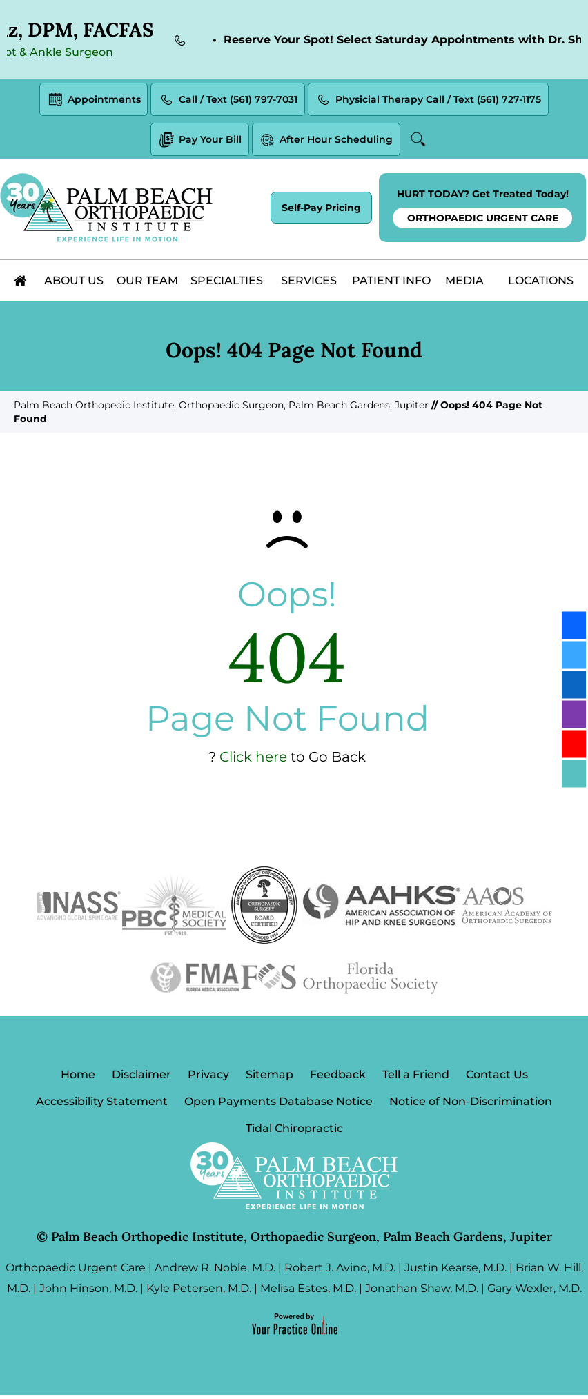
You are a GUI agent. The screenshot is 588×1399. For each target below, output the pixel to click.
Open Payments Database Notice (278, 1104)
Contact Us (497, 1077)
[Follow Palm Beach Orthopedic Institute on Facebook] (574, 625)
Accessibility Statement (102, 1104)
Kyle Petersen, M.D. (198, 1292)
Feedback (338, 1077)
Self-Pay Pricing (321, 210)
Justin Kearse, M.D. (455, 1271)
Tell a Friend (415, 1077)
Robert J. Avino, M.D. (339, 1271)
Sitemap (269, 1077)
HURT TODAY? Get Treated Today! (482, 210)
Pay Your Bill (200, 142)
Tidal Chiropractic (294, 1132)
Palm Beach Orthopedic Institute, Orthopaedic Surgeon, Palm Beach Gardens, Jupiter (221, 407)
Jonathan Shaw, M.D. (421, 1292)
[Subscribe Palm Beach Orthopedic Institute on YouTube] (574, 744)
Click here (253, 759)
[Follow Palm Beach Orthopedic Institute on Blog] (574, 774)
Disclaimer (141, 1077)
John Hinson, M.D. (88, 1292)
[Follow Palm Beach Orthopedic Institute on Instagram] (574, 714)
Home (78, 1077)
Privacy (208, 1077)
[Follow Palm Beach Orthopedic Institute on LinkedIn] (574, 685)
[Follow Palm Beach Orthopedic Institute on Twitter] (574, 655)
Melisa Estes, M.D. (308, 1292)
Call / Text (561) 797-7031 (227, 101)
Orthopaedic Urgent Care (76, 1271)
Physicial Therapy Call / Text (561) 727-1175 (428, 101)
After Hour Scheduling (326, 142)
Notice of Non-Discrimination (470, 1104)
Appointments (93, 101)
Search (419, 141)
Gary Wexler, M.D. (534, 1292)
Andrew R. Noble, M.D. (215, 1271)
